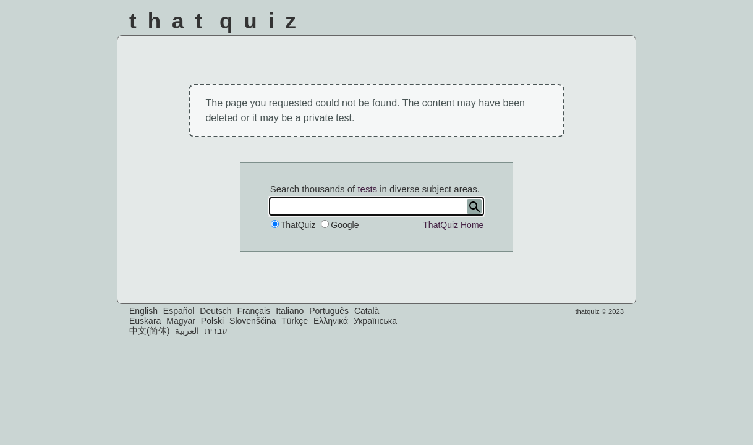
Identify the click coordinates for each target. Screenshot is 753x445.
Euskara (145, 321)
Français (254, 311)
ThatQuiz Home (453, 225)
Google (345, 225)
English (143, 311)
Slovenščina (252, 321)
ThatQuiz (298, 225)
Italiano (290, 311)
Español (179, 311)
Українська (375, 321)
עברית (216, 331)
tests (367, 189)
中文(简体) (149, 331)
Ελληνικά (330, 321)
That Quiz (218, 21)
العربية (187, 331)
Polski (212, 321)
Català (366, 311)
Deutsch (215, 311)
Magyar (180, 321)
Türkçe (294, 321)
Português (329, 311)
